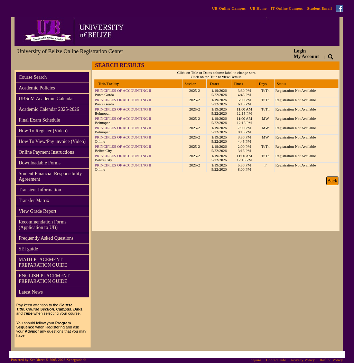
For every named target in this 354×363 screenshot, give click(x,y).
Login (306, 53)
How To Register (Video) (43, 130)
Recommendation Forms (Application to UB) (42, 224)
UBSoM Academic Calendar (46, 98)
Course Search (33, 77)
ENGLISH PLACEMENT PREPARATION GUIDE (44, 278)
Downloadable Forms (39, 162)
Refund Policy (331, 360)
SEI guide (28, 248)
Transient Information (40, 189)
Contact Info (276, 360)
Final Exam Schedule (39, 120)
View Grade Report (37, 211)
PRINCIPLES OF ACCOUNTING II (123, 90)
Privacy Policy (303, 360)
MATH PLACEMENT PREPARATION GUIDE (43, 262)
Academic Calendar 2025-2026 (49, 109)
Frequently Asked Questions (46, 238)
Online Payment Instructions (46, 152)
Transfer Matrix (34, 200)
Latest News (31, 292)
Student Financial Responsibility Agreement (50, 176)
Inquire (255, 360)
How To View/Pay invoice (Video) (52, 141)
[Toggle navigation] (21, 65)
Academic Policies (37, 87)
